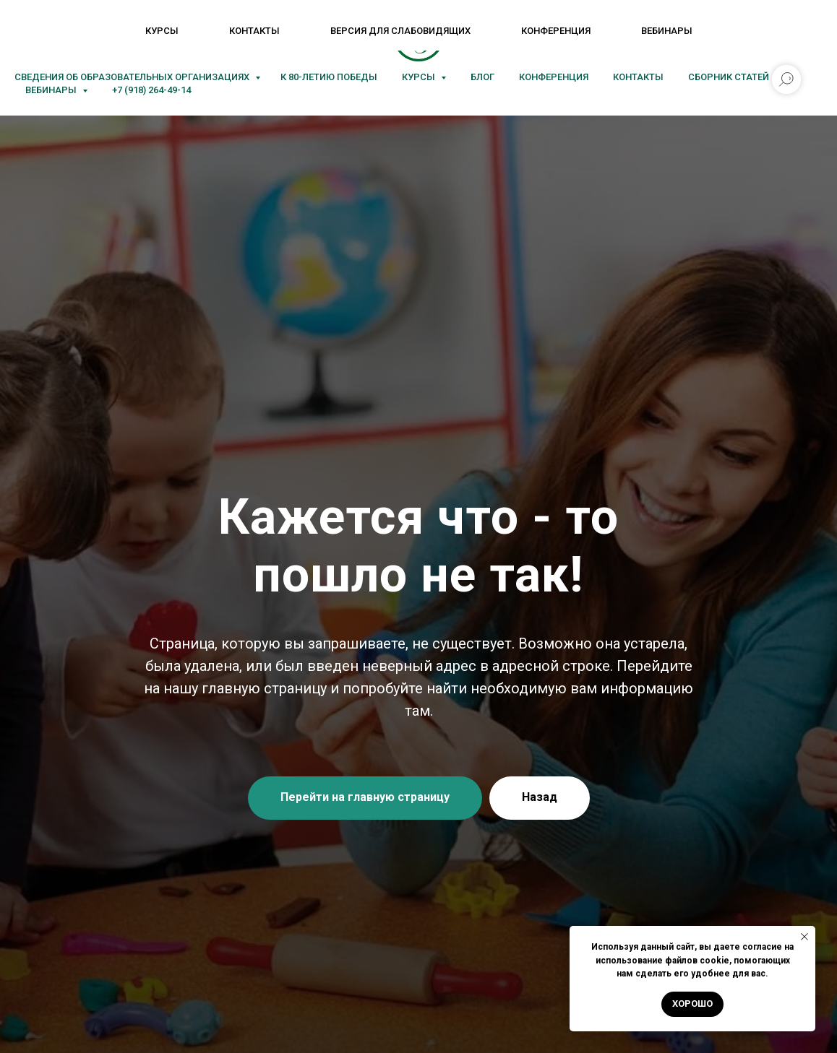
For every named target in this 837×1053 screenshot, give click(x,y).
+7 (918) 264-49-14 (151, 89)
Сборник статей (728, 77)
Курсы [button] (419, 77)
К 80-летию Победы (328, 77)
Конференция (553, 77)
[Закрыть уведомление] (804, 937)
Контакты (638, 77)
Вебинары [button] (52, 89)
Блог (482, 77)
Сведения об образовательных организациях (133, 77)
